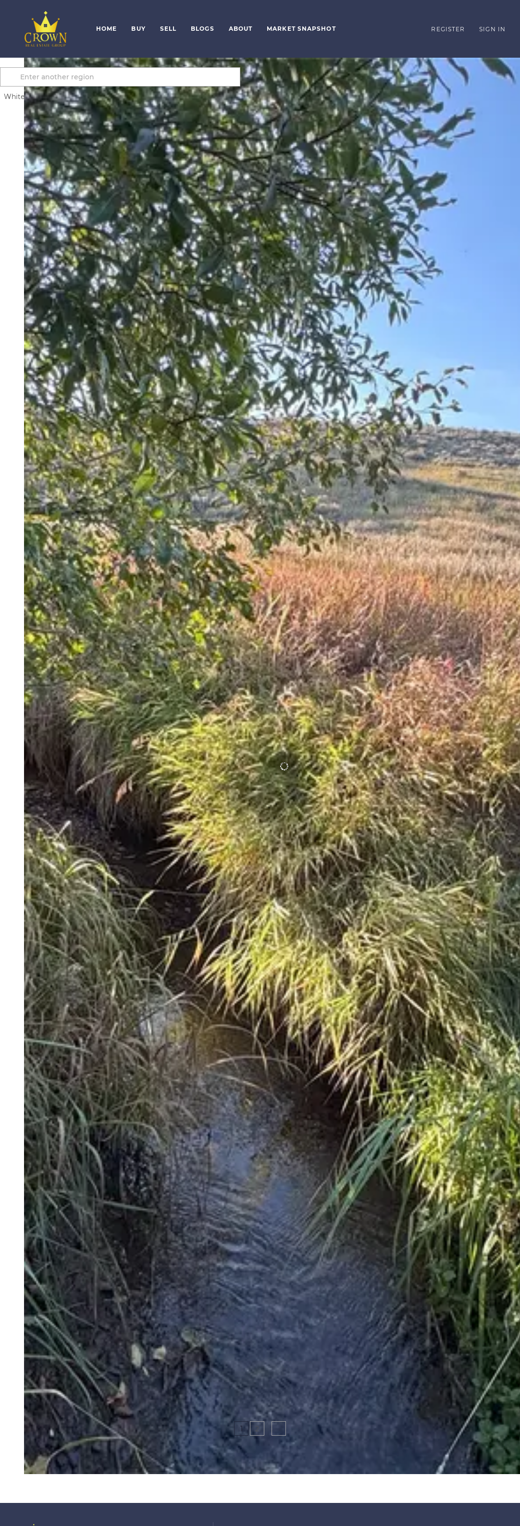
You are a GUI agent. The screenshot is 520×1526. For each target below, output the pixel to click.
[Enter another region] (148, 77)
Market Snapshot (301, 28)
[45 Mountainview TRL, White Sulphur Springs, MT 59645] (30, 1353)
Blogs (202, 28)
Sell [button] (168, 28)
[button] (45, 28)
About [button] (241, 28)
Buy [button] (138, 28)
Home (106, 28)
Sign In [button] (492, 29)
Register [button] (448, 29)
